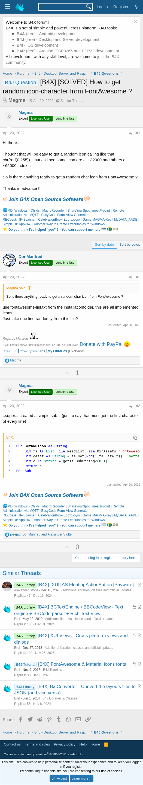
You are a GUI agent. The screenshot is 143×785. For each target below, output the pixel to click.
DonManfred (30, 256)
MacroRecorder (53, 210)
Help (83, 744)
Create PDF (10, 351)
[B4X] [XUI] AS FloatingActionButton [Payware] (86, 584)
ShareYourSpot (79, 210)
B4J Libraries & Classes (59, 698)
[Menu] (7, 7)
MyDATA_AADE (126, 219)
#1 (138, 133)
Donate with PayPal (101, 344)
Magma (16, 100)
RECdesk (10, 219)
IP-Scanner (27, 219)
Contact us (12, 744)
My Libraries (57, 351)
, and (41, 534)
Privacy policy (64, 744)
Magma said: (16, 288)
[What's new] (136, 7)
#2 (138, 277)
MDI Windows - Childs (21, 210)
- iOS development (37, 45)
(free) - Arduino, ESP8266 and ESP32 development (68, 50)
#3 (138, 406)
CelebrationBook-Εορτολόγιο (59, 219)
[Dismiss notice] (135, 22)
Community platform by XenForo (44, 754)
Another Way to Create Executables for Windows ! (70, 224)
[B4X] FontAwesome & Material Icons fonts (82, 664)
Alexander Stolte (26, 590)
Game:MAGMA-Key (97, 219)
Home (95, 744)
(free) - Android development (47, 33)
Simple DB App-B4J (17, 224)
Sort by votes (129, 244)
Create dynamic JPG (31, 351)
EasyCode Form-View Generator (65, 215)
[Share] (130, 133)
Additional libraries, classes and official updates (97, 590)
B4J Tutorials (52, 670)
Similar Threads (72, 101)
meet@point (101, 210)
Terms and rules (37, 744)
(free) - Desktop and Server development (58, 39)
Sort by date (104, 244)
